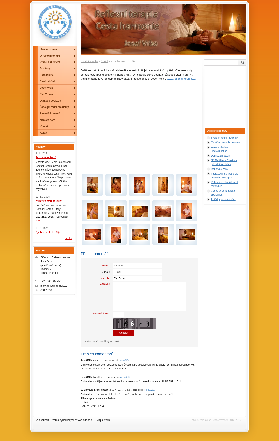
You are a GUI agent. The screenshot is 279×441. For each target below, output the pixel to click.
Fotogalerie (47, 74)
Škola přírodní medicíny (224, 137)
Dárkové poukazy (50, 100)
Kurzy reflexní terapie (49, 200)
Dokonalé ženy (219, 168)
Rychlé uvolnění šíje (48, 232)
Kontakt (44, 126)
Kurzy (43, 132)
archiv (68, 238)
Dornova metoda (220, 155)
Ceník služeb (47, 81)
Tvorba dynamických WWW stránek (71, 420)
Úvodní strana (48, 49)
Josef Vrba (46, 87)
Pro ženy (45, 68)
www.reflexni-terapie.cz (181, 78)
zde (38, 220)
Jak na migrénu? (46, 157)
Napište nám (47, 119)
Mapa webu (103, 420)
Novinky (105, 61)
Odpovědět (124, 360)
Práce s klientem (50, 62)
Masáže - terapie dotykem (225, 142)
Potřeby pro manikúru (223, 199)
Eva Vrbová (47, 94)
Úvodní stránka (89, 61)
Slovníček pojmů (50, 113)
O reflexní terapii (50, 55)
